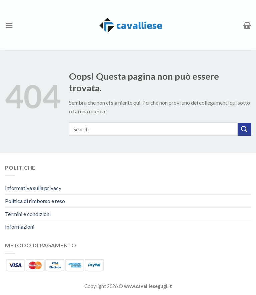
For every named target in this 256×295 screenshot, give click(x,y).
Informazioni (19, 226)
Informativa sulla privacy (33, 188)
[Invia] (244, 129)
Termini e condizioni (28, 214)
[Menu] (9, 25)
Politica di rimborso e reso (35, 201)
